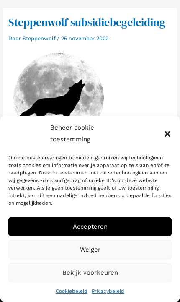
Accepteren (90, 226)
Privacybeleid (108, 291)
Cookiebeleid (71, 291)
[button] (167, 134)
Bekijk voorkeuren (90, 272)
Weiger (90, 249)
